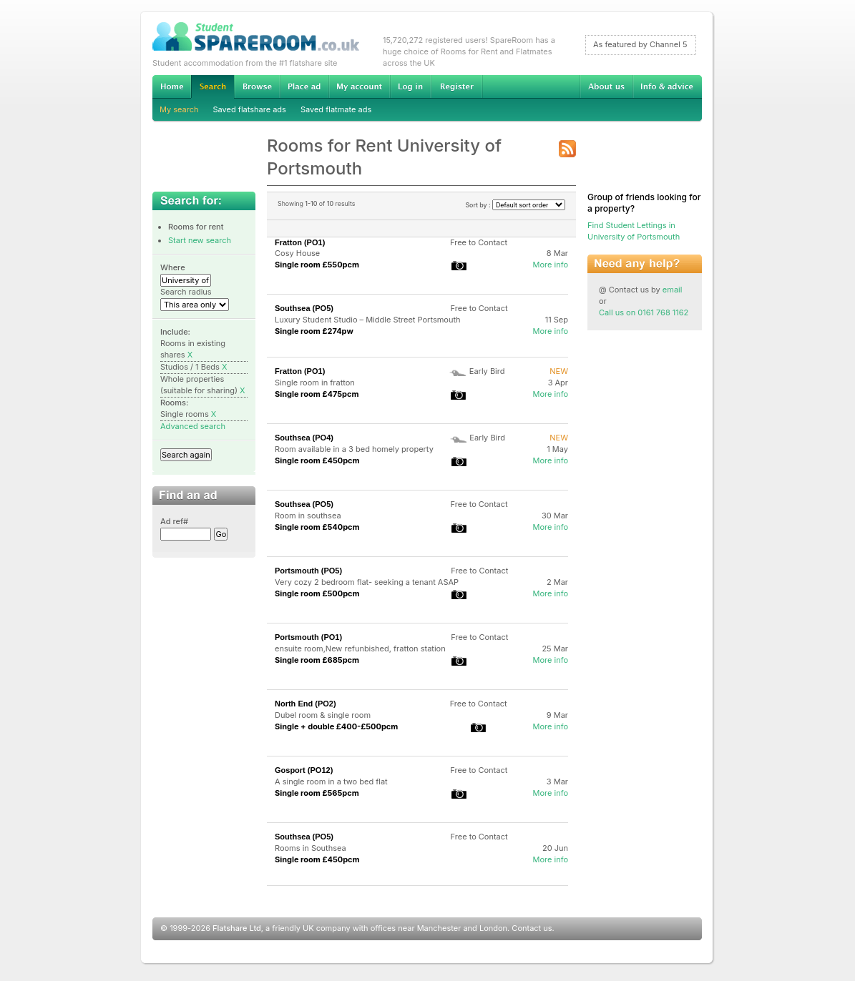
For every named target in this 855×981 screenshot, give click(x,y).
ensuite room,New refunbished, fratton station (360, 649)
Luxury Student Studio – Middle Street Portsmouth (368, 320)
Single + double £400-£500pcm (336, 726)
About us (606, 86)
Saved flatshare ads (249, 109)
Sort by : (515, 205)
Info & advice (667, 86)
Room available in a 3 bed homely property (354, 449)
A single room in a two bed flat (331, 782)
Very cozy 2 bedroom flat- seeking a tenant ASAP (367, 582)
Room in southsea (308, 516)
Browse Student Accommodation (257, 86)
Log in (410, 86)
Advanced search (192, 426)
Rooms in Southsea (310, 848)
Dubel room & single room (323, 715)
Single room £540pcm (317, 527)
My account (359, 86)
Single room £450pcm (317, 460)
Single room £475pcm (317, 394)
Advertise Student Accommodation (304, 86)
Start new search (199, 240)
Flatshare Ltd (236, 928)
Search (212, 87)
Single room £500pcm (317, 593)
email (673, 290)
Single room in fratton (315, 383)
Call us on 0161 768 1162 (643, 312)
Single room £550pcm (317, 265)
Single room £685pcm (317, 660)
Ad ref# (174, 521)
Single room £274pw (314, 331)
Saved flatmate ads (336, 109)
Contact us (532, 928)
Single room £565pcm (317, 793)
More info (550, 265)
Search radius (186, 292)
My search (179, 109)
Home (171, 86)
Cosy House (297, 253)
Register (457, 86)
